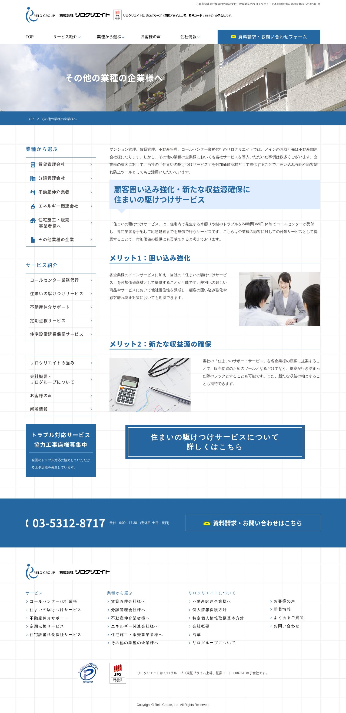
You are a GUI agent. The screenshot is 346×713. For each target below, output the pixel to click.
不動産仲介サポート (50, 307)
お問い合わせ (287, 626)
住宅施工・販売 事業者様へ (50, 223)
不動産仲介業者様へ (130, 618)
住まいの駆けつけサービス (57, 293)
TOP (30, 36)
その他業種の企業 (52, 239)
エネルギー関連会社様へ (135, 626)
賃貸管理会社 (47, 164)
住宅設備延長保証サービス (57, 334)
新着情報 (39, 409)
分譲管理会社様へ (128, 610)
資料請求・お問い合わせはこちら (253, 522)
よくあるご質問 (289, 617)
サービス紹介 (65, 36)
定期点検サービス (48, 321)
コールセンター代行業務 (53, 601)
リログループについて (214, 643)
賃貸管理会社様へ (128, 601)
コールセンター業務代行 (54, 280)
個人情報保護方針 (209, 610)
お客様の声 (151, 36)
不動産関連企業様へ (211, 601)
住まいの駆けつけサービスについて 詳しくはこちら (215, 442)
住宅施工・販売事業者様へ (137, 634)
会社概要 (201, 626)
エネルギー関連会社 (54, 206)
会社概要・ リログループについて (52, 379)
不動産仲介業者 (50, 192)
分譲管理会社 (47, 178)
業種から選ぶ (109, 36)
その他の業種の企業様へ (135, 643)
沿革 (196, 634)
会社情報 (188, 36)
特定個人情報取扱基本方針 (218, 618)
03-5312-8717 (65, 523)
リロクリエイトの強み (52, 363)
